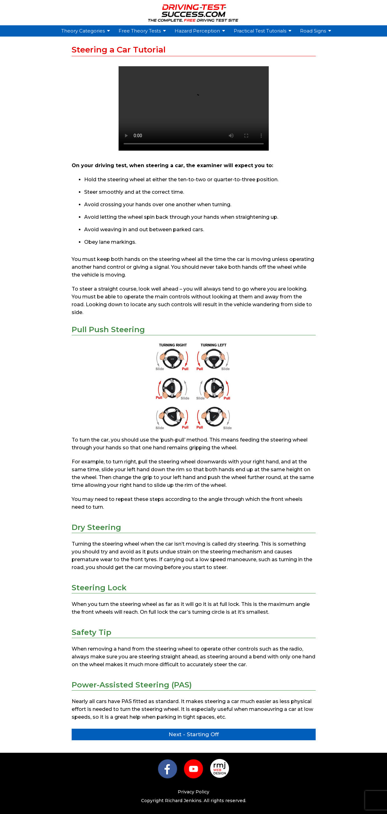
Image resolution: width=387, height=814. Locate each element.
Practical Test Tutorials (261, 31)
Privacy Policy (193, 792)
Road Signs (314, 31)
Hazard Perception (198, 31)
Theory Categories (83, 31)
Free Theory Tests (140, 31)
